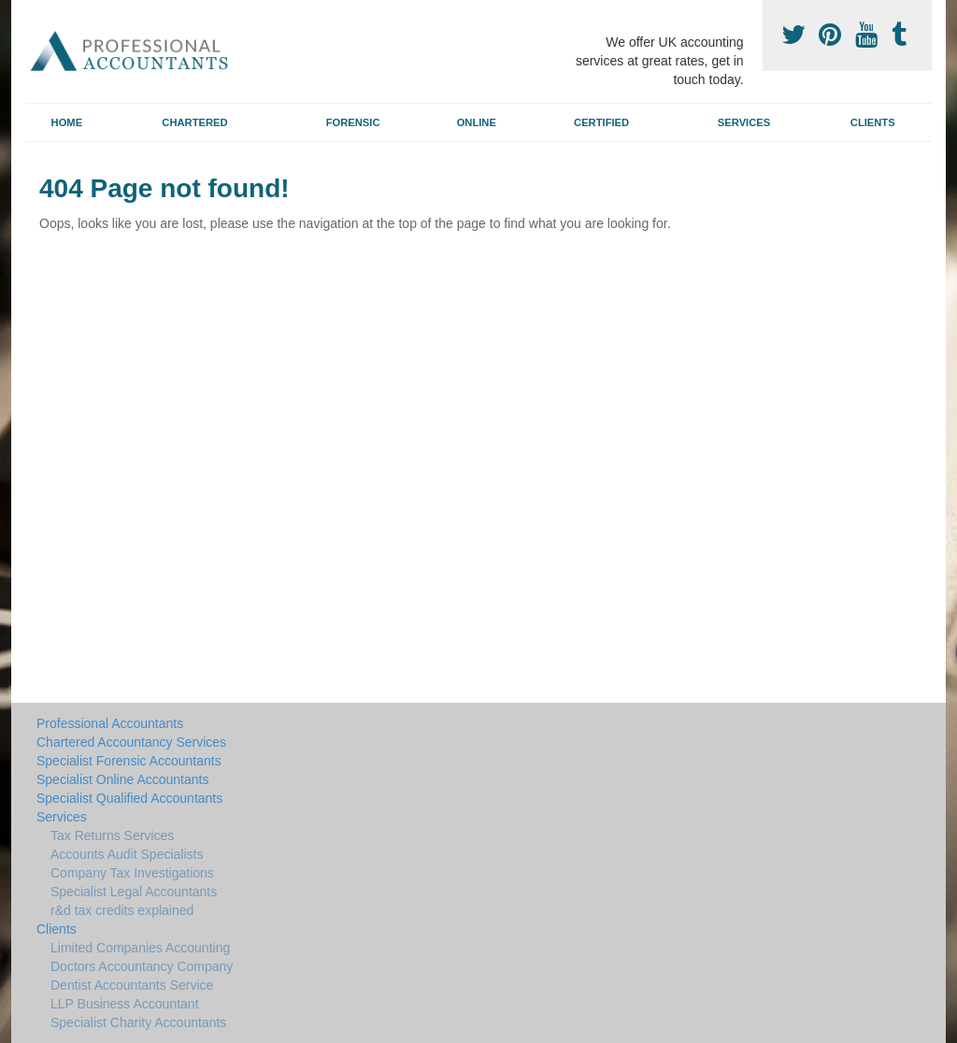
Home (67, 122)
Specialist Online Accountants (122, 779)
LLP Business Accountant (124, 1003)
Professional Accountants (109, 723)
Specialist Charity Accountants (138, 1022)
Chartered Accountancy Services (131, 742)
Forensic (353, 122)
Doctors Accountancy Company (141, 966)
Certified (601, 122)
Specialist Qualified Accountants (129, 798)
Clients (872, 122)
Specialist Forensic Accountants (128, 760)
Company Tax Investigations (132, 872)
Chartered (194, 122)
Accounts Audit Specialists (126, 854)
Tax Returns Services (112, 835)
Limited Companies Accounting (140, 947)
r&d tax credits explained (121, 910)
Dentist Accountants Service (131, 985)
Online (476, 122)
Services (744, 122)
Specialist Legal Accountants (133, 891)
